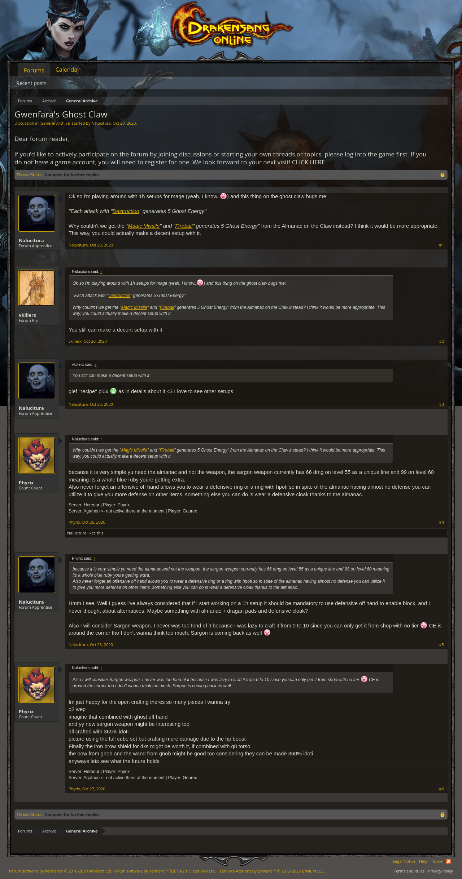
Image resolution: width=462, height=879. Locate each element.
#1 (441, 245)
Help (423, 861)
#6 (441, 788)
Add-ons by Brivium (272, 871)
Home (437, 861)
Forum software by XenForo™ (164, 871)
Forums (34, 70)
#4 (441, 522)
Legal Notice (404, 861)
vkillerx (27, 315)
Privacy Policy (440, 871)
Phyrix (26, 482)
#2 (441, 341)
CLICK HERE (308, 162)
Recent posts (31, 83)
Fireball (183, 226)
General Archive (55, 123)
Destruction (126, 211)
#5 (441, 644)
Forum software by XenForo (60, 871)
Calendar (68, 70)
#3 (441, 404)
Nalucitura (100, 123)
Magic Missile (144, 226)
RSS (448, 861)
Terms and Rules (409, 871)
